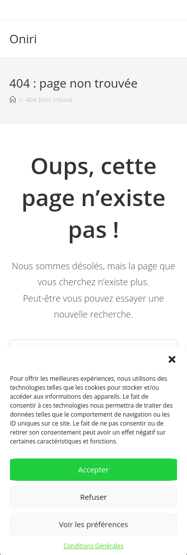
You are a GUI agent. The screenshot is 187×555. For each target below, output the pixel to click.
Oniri (23, 38)
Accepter (93, 474)
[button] (172, 364)
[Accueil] (12, 99)
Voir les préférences (93, 529)
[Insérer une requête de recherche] (93, 349)
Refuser (93, 501)
